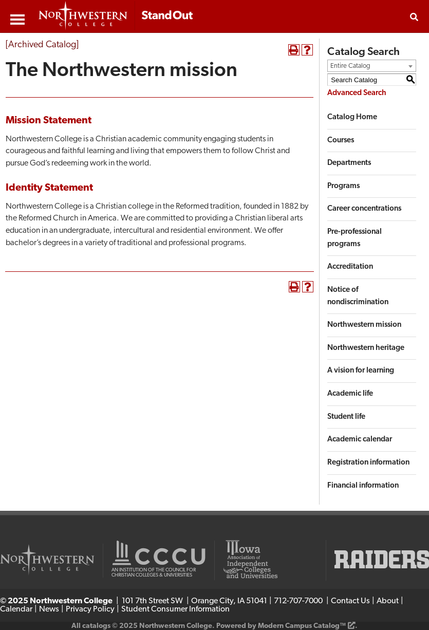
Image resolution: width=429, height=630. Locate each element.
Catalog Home (352, 117)
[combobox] (371, 66)
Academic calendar (359, 439)
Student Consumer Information (175, 609)
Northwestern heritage (365, 348)
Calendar (16, 609)
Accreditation (350, 267)
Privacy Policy (90, 609)
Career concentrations (364, 209)
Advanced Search (356, 93)
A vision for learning (360, 371)
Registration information (368, 463)
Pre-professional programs (354, 238)
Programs (343, 186)
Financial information (363, 486)
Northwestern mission (364, 325)
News (49, 609)
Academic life (350, 394)
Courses (340, 140)
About (388, 601)
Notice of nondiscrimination (357, 296)
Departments (349, 163)
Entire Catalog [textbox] (350, 66)
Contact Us (350, 601)
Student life (346, 417)
